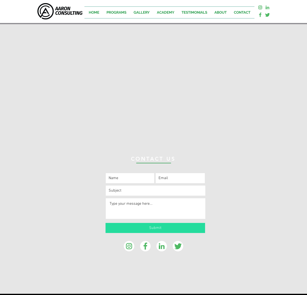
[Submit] (155, 228)
